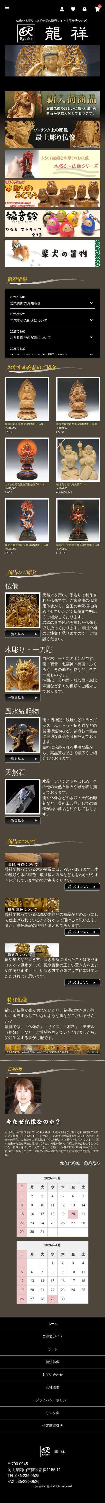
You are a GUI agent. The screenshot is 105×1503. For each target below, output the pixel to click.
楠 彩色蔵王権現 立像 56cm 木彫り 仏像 (26, 545)
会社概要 (52, 1387)
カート (53, 1349)
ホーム (53, 1324)
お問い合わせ (52, 1375)
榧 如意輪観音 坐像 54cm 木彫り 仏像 (76, 424)
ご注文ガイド (52, 1336)
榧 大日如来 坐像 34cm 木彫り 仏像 (24, 424)
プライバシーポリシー (53, 1400)
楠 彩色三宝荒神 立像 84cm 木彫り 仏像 (78, 545)
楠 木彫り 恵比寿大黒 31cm (71, 484)
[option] (52, 60)
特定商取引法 (52, 1426)
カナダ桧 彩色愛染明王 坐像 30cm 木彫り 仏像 (30, 484)
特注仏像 (52, 1362)
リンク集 (52, 1413)
